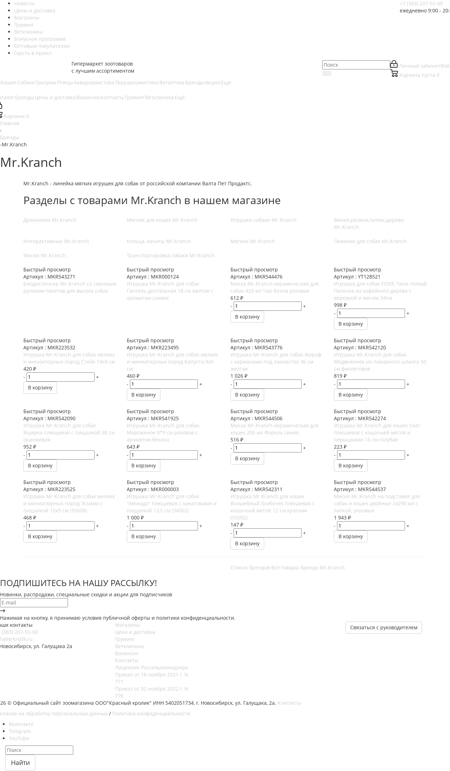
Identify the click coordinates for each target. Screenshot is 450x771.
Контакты (126, 660)
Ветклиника (129, 646)
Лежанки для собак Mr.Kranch (370, 241)
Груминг (125, 639)
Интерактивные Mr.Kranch (56, 241)
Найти (20, 762)
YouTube (19, 738)
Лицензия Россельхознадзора (151, 667)
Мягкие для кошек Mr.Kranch (162, 219)
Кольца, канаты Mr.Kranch (159, 241)
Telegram (20, 731)
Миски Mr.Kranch (44, 255)
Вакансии (126, 653)
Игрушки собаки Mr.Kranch (263, 219)
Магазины (127, 624)
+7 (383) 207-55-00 (421, 3)
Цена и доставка (135, 632)
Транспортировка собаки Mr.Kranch (171, 255)
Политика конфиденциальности (151, 713)
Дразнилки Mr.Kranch (50, 219)
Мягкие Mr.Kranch (252, 241)
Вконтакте (21, 724)
